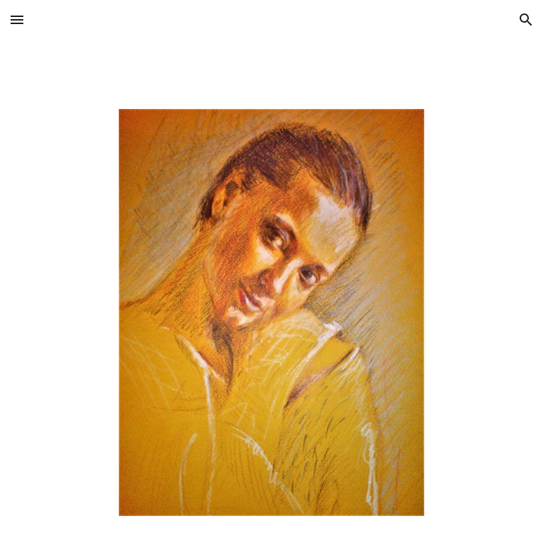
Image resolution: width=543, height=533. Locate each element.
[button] (17, 19)
